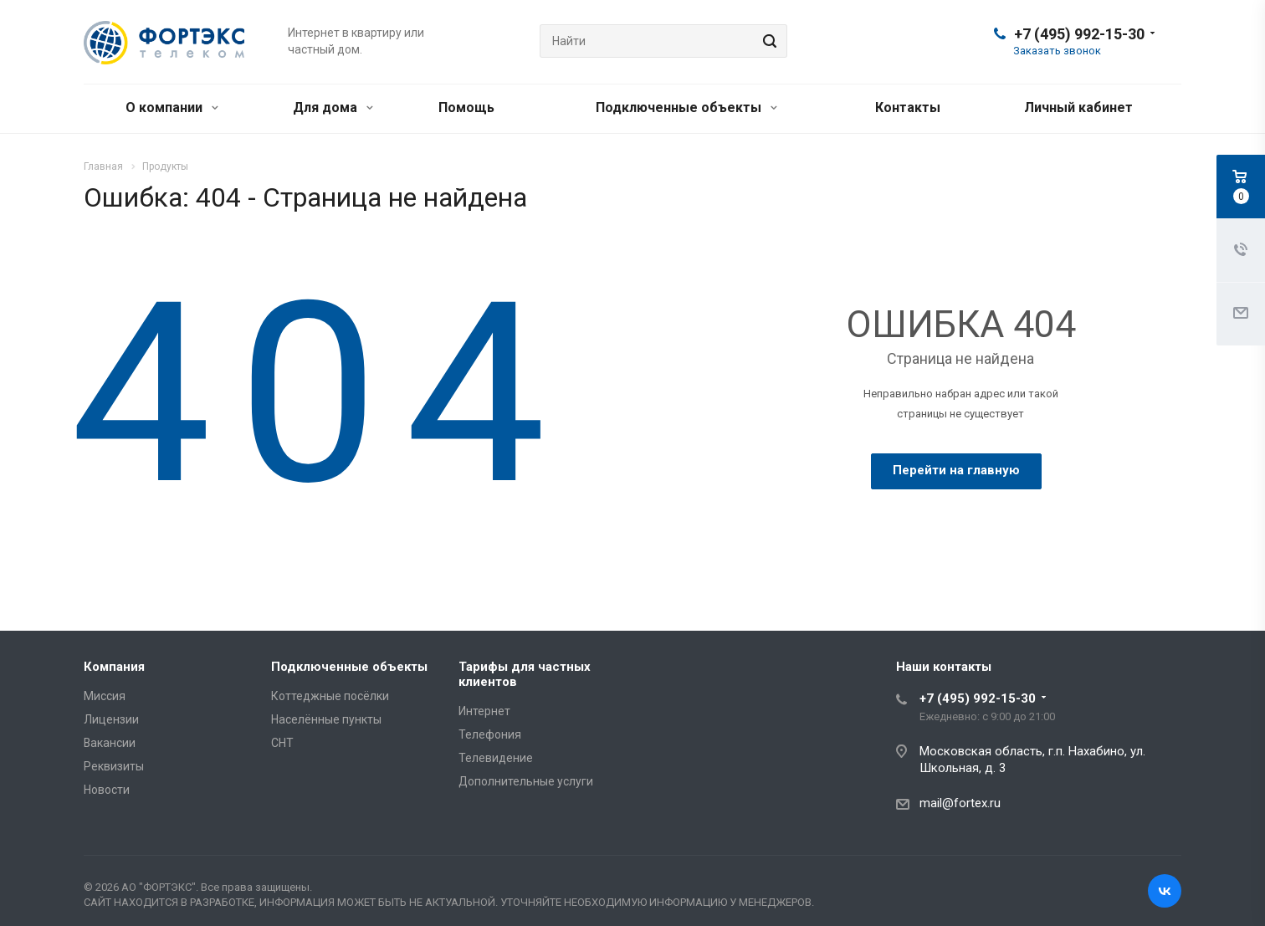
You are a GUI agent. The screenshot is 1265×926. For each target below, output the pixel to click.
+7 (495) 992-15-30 (1079, 34)
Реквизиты (114, 766)
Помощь (466, 107)
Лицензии (111, 719)
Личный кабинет (1078, 107)
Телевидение (495, 758)
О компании (171, 107)
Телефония (489, 734)
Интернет (484, 711)
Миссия (104, 696)
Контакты (907, 107)
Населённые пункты (326, 719)
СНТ (282, 742)
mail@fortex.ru (960, 803)
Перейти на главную (956, 470)
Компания (114, 666)
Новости (107, 789)
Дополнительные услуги (525, 781)
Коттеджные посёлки (330, 696)
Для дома (333, 107)
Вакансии (110, 742)
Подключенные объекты (686, 107)
